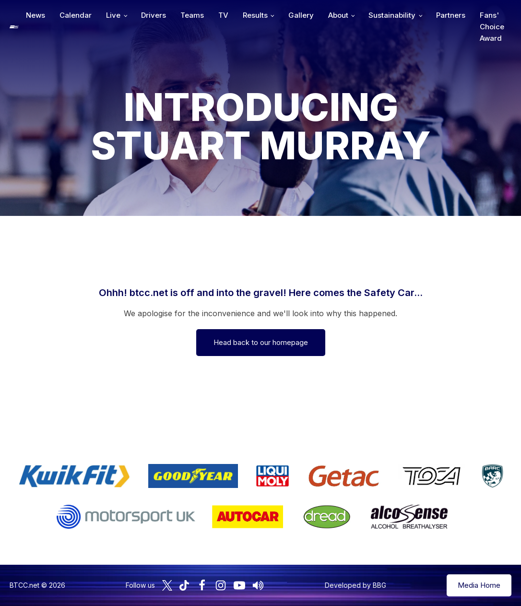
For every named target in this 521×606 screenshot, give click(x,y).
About (338, 15)
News (35, 15)
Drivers (153, 15)
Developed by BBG (355, 585)
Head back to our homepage (260, 342)
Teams (192, 15)
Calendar (75, 15)
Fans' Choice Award (492, 27)
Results (255, 15)
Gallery (301, 15)
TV (223, 15)
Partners (450, 15)
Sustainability (391, 15)
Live (113, 15)
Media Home (479, 585)
